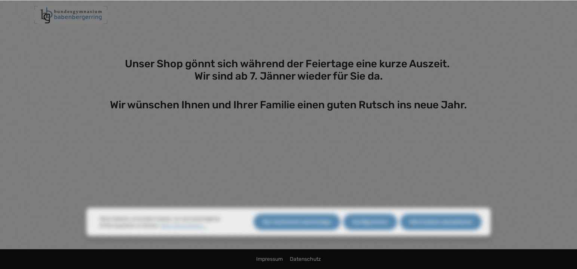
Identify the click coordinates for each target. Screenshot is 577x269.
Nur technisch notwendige (297, 227)
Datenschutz (305, 259)
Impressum (270, 259)
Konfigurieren (370, 227)
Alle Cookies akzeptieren (440, 227)
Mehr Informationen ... (183, 230)
